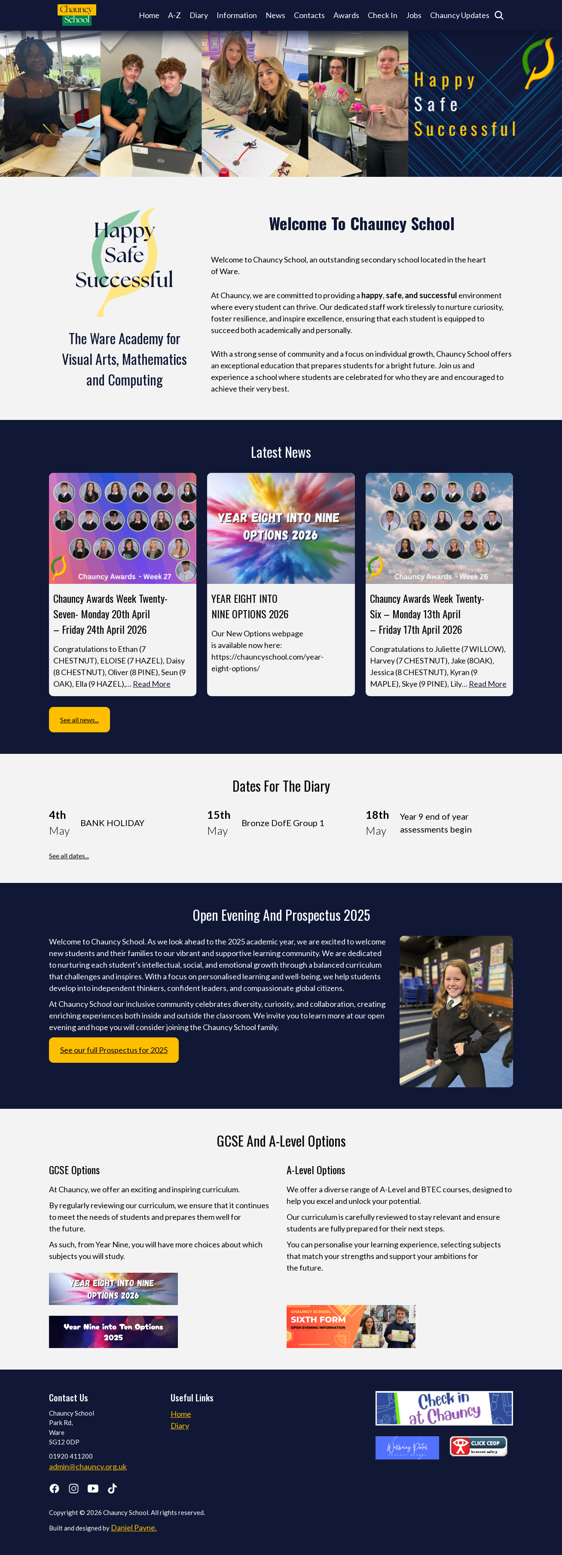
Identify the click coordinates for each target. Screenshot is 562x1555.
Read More (152, 683)
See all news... (79, 720)
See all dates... (69, 856)
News (275, 15)
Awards (346, 15)
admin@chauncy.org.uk (88, 1466)
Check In (382, 15)
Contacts (309, 15)
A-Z (174, 15)
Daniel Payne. (134, 1527)
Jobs (414, 15)
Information (237, 15)
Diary (198, 15)
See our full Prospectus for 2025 (114, 1050)
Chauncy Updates (459, 15)
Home (149, 15)
